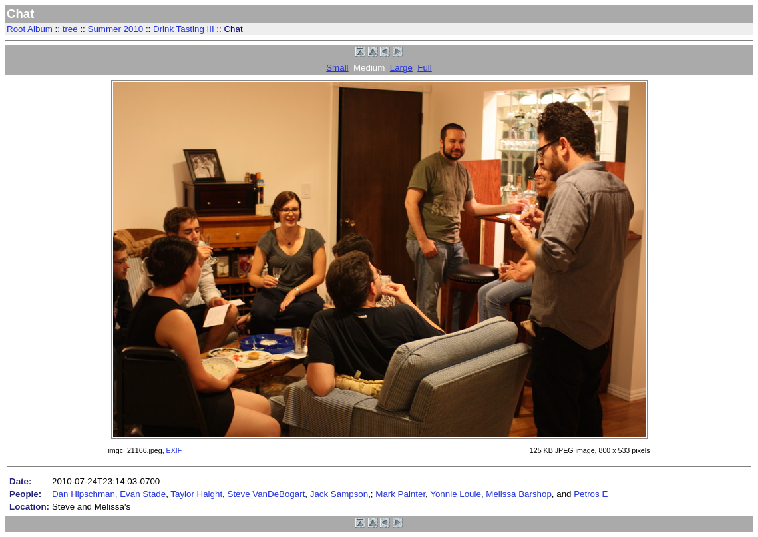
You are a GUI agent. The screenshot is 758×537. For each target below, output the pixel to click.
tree (70, 29)
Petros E (591, 494)
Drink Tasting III (183, 29)
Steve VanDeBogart (266, 494)
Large (401, 68)
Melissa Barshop (519, 494)
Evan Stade (143, 494)
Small (337, 68)
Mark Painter (400, 494)
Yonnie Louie (455, 494)
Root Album (30, 29)
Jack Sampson (339, 494)
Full (424, 68)
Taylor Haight (196, 494)
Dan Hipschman (83, 494)
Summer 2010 (116, 29)
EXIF (174, 450)
